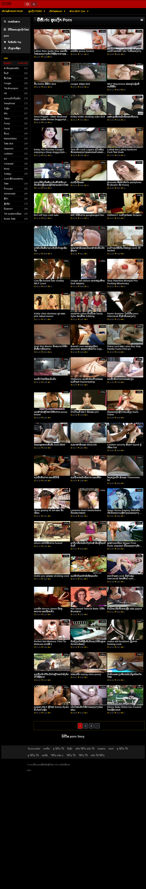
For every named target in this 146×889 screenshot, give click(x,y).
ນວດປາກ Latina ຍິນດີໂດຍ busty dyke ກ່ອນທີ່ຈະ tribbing (87, 315)
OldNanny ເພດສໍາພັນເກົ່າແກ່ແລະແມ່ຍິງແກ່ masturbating (87, 380)
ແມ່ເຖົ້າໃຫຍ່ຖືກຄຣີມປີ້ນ (45, 379)
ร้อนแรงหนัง (34, 748)
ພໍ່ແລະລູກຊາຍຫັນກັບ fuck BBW (49, 444)
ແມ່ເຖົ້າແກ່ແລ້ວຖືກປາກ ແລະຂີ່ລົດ (86, 477)
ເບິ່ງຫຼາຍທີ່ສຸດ (12, 48)
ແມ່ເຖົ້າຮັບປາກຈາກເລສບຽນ (120, 379)
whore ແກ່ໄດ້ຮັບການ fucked (48, 543)
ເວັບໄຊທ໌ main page (12, 11)
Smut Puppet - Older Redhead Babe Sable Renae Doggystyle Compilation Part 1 (50, 119)
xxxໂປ (45, 755)
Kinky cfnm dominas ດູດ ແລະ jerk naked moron (49, 315)
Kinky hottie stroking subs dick (88, 116)
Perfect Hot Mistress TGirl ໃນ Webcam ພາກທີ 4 (50, 642)
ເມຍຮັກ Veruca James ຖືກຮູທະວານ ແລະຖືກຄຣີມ (48, 610)
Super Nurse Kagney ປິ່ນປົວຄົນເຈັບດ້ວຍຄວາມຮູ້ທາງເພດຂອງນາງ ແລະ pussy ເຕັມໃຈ (123, 513)
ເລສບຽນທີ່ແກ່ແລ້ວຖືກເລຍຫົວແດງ (122, 116)
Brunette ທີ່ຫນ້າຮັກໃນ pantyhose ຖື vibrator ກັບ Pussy (124, 183)
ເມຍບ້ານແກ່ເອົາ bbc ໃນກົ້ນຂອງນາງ (124, 51)
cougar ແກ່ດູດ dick (80, 84)
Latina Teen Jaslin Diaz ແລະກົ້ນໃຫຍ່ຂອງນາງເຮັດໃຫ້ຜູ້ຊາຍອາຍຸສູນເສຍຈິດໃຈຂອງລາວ (50, 54)
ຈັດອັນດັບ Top (12, 42)
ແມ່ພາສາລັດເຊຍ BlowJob (84, 444)
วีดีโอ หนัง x (57, 755)
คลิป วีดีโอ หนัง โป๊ (84, 748)
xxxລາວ (101, 748)
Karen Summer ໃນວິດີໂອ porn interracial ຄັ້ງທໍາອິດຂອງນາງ (122, 315)
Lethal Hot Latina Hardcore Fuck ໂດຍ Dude (122, 151)
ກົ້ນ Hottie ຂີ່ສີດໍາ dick (45, 84)
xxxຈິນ (46, 748)
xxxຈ (111, 748)
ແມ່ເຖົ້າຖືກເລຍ (77, 182)
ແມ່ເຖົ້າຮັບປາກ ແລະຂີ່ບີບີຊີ (46, 477)
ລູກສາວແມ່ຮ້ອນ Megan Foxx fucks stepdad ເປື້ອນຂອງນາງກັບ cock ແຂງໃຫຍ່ (123, 546)
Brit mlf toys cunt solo (46, 215)
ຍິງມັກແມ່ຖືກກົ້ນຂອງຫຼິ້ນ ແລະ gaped (124, 608)
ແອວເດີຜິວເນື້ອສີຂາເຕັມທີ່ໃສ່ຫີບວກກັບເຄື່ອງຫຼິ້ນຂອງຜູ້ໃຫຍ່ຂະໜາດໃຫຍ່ (51, 183)
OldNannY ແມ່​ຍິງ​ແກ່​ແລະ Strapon (124, 215)
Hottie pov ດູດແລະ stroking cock (51, 576)
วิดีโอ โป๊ (71, 755)
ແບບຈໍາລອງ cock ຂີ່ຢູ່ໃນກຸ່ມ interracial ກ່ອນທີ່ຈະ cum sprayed (120, 579)
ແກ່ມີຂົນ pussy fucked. (82, 51)
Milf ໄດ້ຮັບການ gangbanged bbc (87, 215)
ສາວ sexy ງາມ (78, 11)
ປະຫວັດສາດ (12, 22)
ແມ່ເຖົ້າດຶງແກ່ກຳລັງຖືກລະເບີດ (84, 576)
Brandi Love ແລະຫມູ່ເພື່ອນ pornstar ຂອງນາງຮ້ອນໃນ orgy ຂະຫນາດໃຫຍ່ (86, 349)
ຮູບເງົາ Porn (35, 11)
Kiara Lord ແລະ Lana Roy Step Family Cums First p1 (124, 347)
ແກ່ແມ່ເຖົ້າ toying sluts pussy (86, 674)
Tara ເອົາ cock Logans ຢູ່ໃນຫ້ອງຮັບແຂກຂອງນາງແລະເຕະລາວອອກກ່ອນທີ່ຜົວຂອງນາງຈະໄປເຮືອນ (87, 152)
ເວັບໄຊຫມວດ (56, 11)
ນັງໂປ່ (69, 748)
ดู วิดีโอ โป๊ (58, 748)
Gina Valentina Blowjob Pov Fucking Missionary (122, 282)
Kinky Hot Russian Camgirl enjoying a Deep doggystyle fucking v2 (49, 152)
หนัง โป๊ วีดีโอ (98, 755)
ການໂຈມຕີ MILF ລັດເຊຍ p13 (85, 412)
